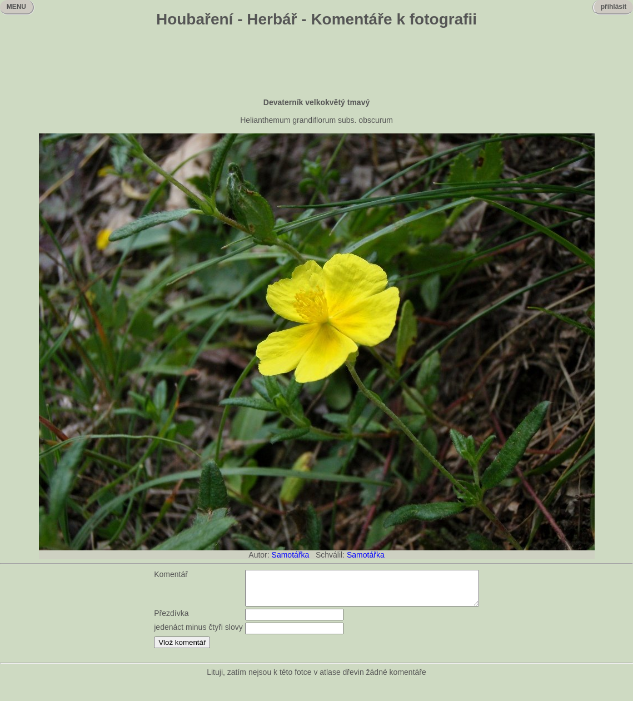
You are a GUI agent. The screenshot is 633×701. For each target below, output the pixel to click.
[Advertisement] (316, 64)
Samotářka (291, 554)
